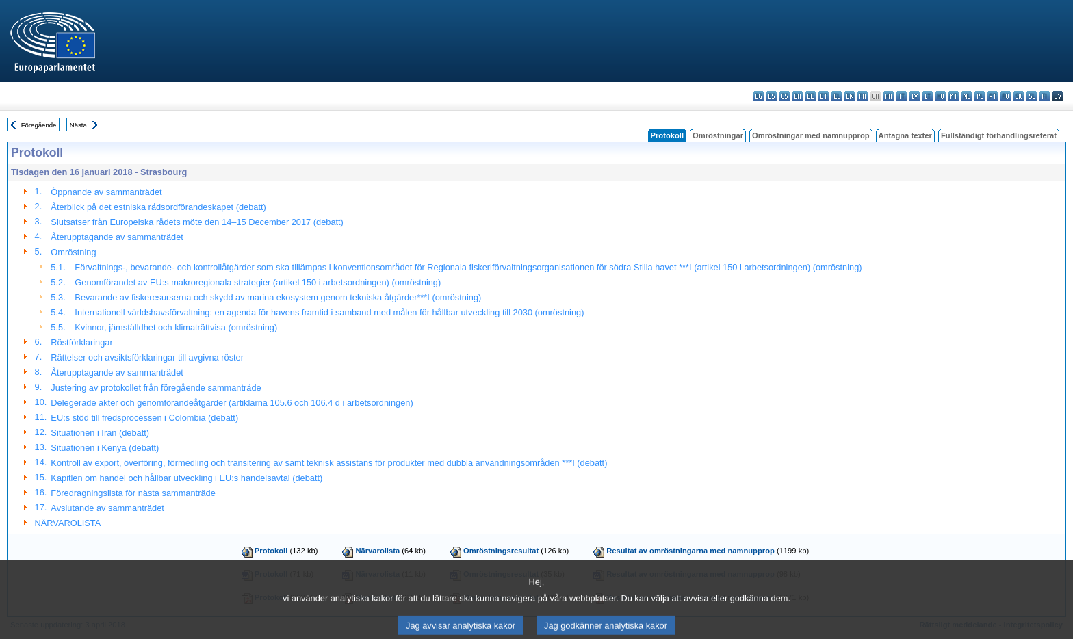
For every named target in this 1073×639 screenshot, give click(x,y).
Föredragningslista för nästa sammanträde (133, 493)
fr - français (862, 96)
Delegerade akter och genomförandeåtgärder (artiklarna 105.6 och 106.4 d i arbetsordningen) (232, 402)
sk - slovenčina (1018, 96)
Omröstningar (718, 135)
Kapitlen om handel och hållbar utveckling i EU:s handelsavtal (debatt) (186, 478)
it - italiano (901, 96)
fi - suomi (1044, 96)
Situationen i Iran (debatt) (100, 433)
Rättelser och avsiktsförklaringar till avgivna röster (147, 357)
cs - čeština (784, 96)
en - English (849, 96)
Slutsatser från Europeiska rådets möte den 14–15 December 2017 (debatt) (197, 222)
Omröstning (73, 252)
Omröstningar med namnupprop (811, 135)
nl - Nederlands (966, 96)
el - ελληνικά (836, 96)
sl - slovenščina (1031, 96)
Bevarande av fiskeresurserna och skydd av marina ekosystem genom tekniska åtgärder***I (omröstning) (278, 297)
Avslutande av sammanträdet (107, 508)
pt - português (992, 96)
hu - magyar (940, 96)
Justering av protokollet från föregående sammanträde (156, 387)
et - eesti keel (823, 96)
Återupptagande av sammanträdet (117, 237)
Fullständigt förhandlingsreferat (999, 135)
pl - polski (979, 96)
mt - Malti (953, 96)
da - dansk (797, 96)
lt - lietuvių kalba (927, 96)
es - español (771, 96)
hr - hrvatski (888, 96)
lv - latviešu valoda (914, 96)
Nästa (78, 125)
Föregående (39, 125)
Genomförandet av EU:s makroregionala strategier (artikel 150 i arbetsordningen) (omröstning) (258, 282)
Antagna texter (905, 135)
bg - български (758, 96)
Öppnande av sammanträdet (106, 192)
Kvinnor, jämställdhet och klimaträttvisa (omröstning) (176, 327)
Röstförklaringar (81, 342)
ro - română (1005, 96)
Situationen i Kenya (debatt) (105, 448)
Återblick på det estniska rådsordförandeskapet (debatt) (158, 207)
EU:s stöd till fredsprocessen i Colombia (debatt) (144, 418)
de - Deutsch (810, 96)
